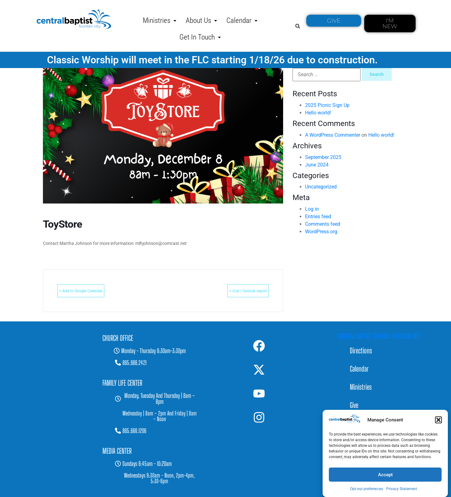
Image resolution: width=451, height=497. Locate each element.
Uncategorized (321, 187)
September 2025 (323, 157)
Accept (385, 475)
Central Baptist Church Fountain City (379, 336)
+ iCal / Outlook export (236, 290)
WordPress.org (321, 232)
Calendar (241, 20)
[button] (438, 420)
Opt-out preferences (366, 489)
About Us (201, 20)
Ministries (159, 20)
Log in (312, 209)
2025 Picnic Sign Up (327, 105)
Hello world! (318, 113)
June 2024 (317, 165)
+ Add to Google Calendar (93, 290)
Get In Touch (200, 37)
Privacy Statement (401, 489)
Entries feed (318, 216)
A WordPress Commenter (332, 135)
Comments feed (322, 224)
